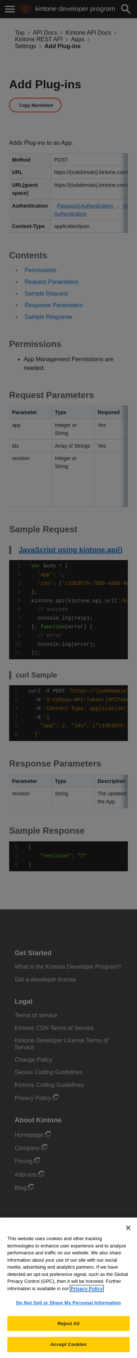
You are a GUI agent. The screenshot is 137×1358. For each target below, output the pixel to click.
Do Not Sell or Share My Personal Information (68, 1309)
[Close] (128, 1234)
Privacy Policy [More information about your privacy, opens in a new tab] (87, 1295)
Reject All (68, 1330)
